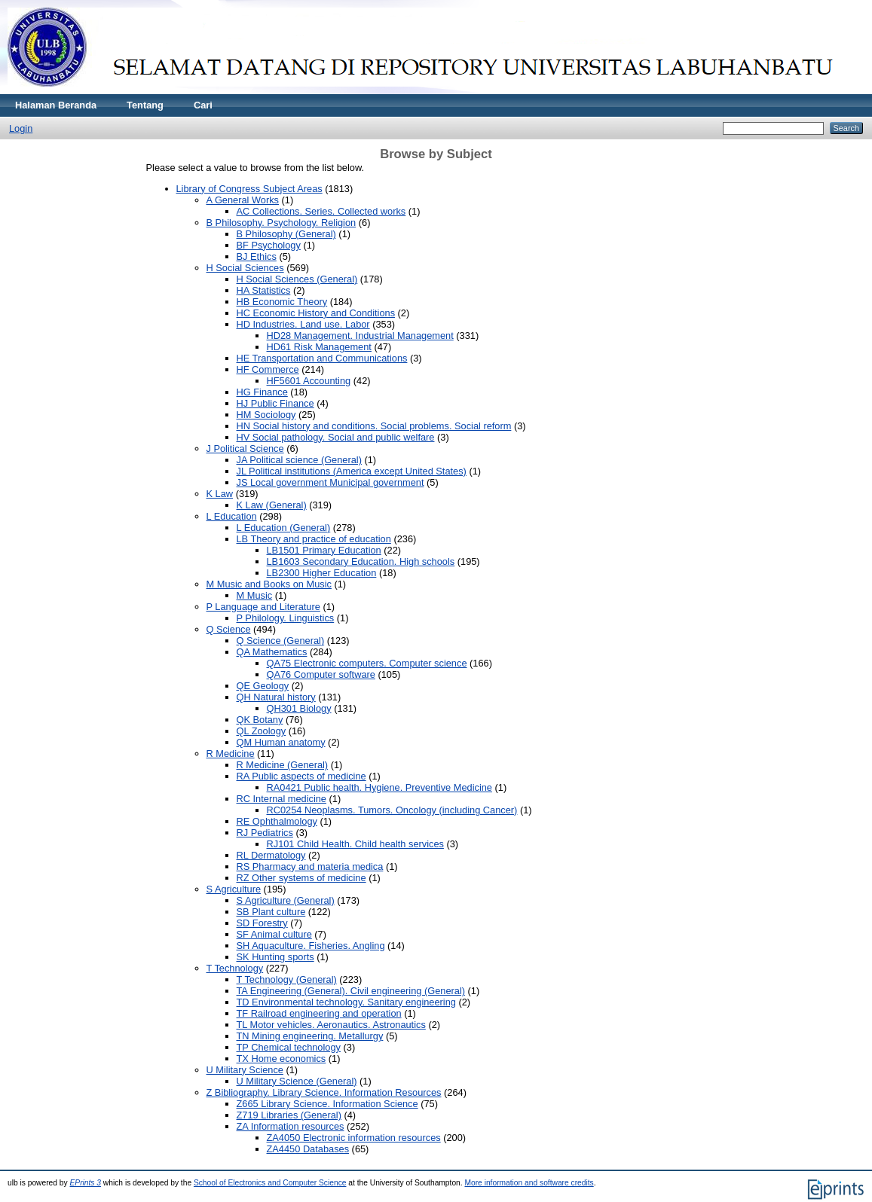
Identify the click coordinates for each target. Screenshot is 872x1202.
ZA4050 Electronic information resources (354, 1137)
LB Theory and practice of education (314, 539)
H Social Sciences (245, 267)
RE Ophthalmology (277, 821)
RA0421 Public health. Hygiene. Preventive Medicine (379, 787)
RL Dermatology (271, 855)
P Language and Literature (263, 606)
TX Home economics (281, 1058)
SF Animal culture (274, 934)
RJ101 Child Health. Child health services (355, 844)
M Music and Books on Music (269, 584)
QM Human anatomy (281, 742)
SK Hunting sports (275, 957)
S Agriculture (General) (286, 900)
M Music (255, 595)
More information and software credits (528, 1183)
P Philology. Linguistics (286, 618)
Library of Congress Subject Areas (249, 188)
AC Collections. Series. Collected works (321, 211)
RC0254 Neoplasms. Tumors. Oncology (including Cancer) (392, 810)
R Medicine (231, 753)
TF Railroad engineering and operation (319, 1013)
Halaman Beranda (55, 105)
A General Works (243, 200)
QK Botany (260, 719)
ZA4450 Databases (308, 1149)
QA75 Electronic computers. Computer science (367, 663)
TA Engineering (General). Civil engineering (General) (351, 990)
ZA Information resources (290, 1126)
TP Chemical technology (289, 1047)
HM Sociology (266, 414)
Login (20, 128)
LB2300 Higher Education (322, 572)
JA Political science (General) (299, 459)
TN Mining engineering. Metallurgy (310, 1036)
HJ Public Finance (275, 403)
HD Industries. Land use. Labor (303, 324)
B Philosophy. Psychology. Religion (281, 222)
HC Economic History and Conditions (316, 313)
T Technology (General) (287, 979)
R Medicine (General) (283, 764)
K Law (220, 493)
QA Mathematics (272, 651)
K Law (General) (272, 505)
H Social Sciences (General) (297, 279)
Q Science (229, 629)
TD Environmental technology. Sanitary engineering (346, 1002)
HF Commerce (268, 369)
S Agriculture (234, 889)
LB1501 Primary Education (324, 550)
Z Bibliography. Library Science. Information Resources (324, 1092)
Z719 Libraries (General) (289, 1115)
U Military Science (245, 1069)
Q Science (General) (281, 640)
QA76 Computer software (321, 674)
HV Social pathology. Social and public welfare (336, 437)
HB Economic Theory (282, 301)
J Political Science (245, 448)
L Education (232, 516)
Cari (203, 105)
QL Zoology (261, 731)
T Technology (235, 968)
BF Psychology (269, 245)
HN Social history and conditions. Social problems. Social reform (374, 426)
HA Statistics (264, 290)
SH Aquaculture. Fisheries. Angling (311, 945)
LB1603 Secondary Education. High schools (361, 561)
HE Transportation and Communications (322, 358)
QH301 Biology (299, 708)
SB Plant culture (271, 911)
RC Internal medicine (282, 798)
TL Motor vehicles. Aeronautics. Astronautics (331, 1024)
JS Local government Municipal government (330, 482)
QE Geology (263, 685)
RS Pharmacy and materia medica (310, 866)
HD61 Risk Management (319, 346)
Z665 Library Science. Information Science (327, 1103)
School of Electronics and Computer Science (270, 1183)
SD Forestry (262, 923)
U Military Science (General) (297, 1081)
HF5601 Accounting (309, 380)
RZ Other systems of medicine (301, 877)
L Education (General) (284, 527)
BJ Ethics (257, 256)
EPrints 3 (86, 1183)
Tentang (145, 105)
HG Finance (262, 392)
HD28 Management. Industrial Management (360, 335)
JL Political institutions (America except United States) (352, 471)
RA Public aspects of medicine (301, 776)
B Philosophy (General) (286, 233)
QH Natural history (276, 697)
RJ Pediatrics (265, 832)
